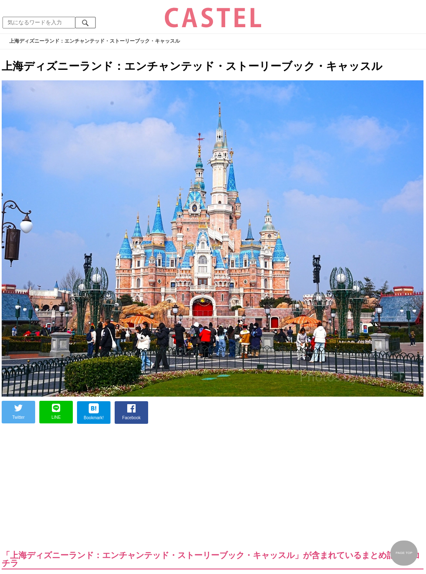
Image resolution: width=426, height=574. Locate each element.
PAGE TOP (403, 553)
